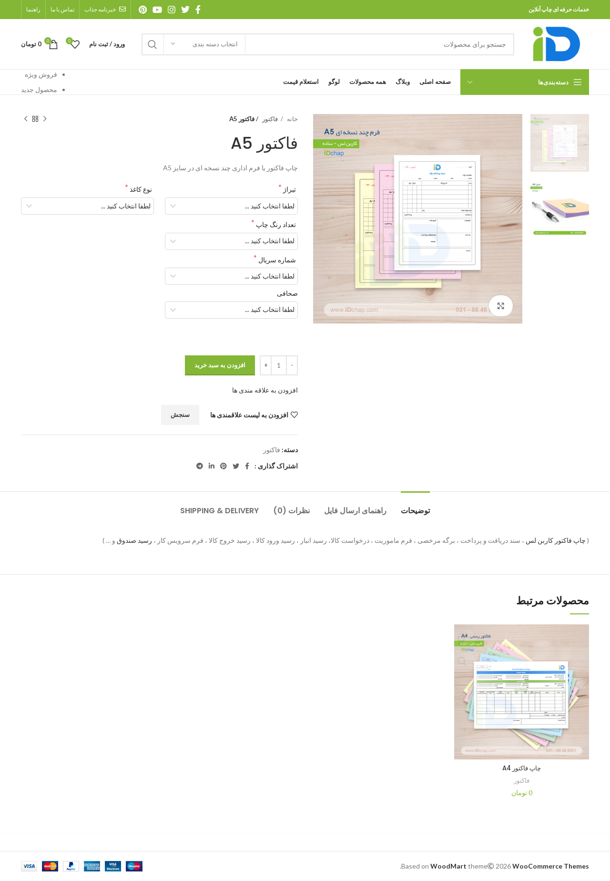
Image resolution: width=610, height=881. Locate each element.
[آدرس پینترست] (143, 9)
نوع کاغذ (140, 189)
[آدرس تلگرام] (199, 466)
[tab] (415, 505)
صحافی (287, 293)
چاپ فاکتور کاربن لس (556, 540)
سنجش (180, 414)
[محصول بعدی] (25, 119)
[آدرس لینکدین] (211, 466)
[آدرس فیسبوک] (198, 9)
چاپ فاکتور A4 (521, 768)
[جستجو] (328, 44)
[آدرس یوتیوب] (157, 9)
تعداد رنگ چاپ (275, 224)
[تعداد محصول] (279, 365)
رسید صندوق (134, 540)
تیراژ (289, 189)
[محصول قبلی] (45, 119)
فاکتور (269, 119)
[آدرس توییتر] (185, 9)
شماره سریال (276, 260)
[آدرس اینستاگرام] (171, 9)
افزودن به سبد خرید (219, 365)
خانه (291, 119)
